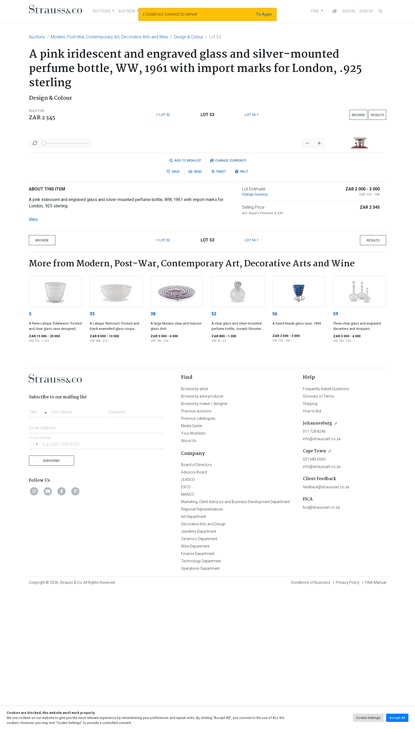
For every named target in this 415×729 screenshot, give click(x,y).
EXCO (186, 625)
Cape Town (314, 589)
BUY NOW (127, 11)
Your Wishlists (193, 572)
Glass (33, 357)
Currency (228, 299)
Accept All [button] (397, 718)
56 (274, 452)
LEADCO (188, 618)
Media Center (191, 564)
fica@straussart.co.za (321, 646)
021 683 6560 (314, 598)
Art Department (193, 655)
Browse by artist (194, 527)
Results (377, 115)
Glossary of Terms (318, 535)
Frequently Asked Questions (326, 527)
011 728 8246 (314, 570)
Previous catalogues (198, 557)
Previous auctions (196, 550)
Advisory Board (194, 611)
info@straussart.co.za (321, 577)
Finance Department (197, 692)
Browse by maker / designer (204, 542)
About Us (188, 579)
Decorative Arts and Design (203, 662)
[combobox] (39, 549)
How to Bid (312, 550)
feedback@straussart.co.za (326, 625)
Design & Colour (188, 36)
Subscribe (51, 599)
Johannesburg (317, 562)
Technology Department (201, 700)
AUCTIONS (102, 11)
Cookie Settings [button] (368, 718)
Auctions (37, 36)
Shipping (310, 542)
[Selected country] (34, 582)
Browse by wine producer (202, 535)
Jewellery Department (198, 670)
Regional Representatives (202, 648)
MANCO (187, 633)
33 (92, 452)
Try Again (264, 14)
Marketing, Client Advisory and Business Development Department (235, 640)
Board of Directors (196, 603)
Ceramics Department (199, 677)
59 (335, 452)
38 (153, 452)
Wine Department (195, 685)
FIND (315, 11)
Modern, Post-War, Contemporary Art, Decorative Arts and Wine (109, 36)
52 (213, 452)
